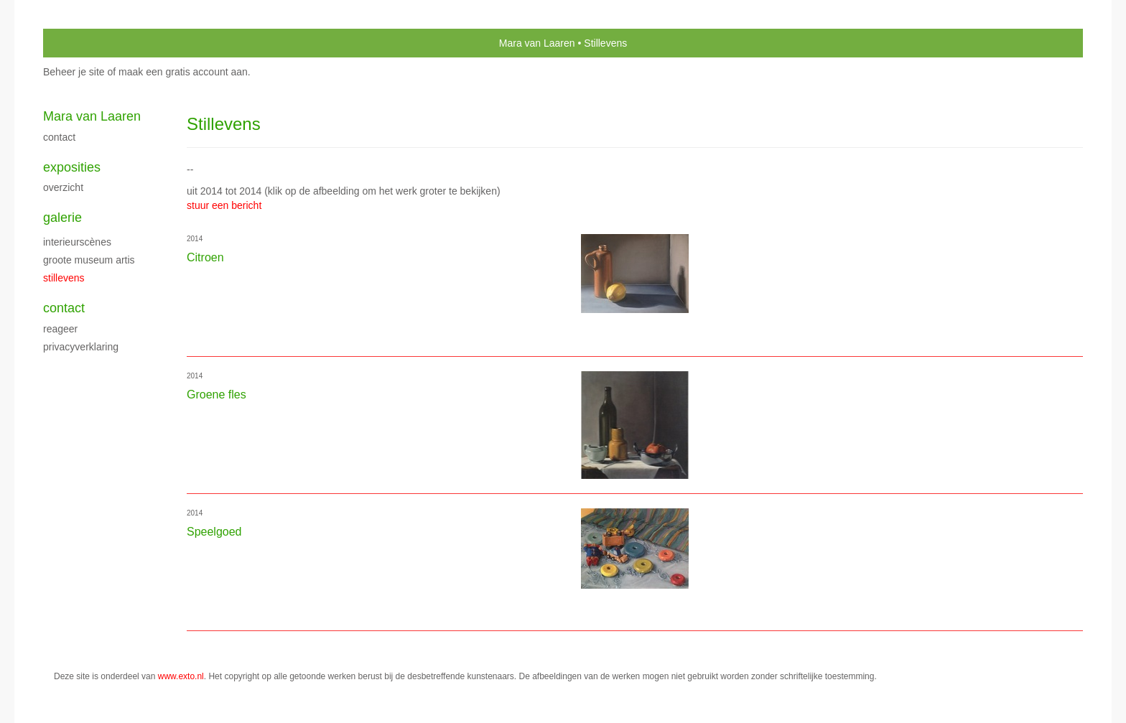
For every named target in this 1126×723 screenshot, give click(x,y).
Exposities (72, 167)
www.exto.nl (181, 676)
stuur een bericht (224, 205)
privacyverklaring (80, 347)
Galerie (62, 217)
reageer (60, 329)
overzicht (63, 187)
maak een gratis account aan (183, 72)
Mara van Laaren (537, 43)
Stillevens (64, 278)
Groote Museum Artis (89, 260)
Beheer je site (74, 72)
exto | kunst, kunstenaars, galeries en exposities (83, 43)
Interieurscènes (77, 242)
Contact (59, 137)
